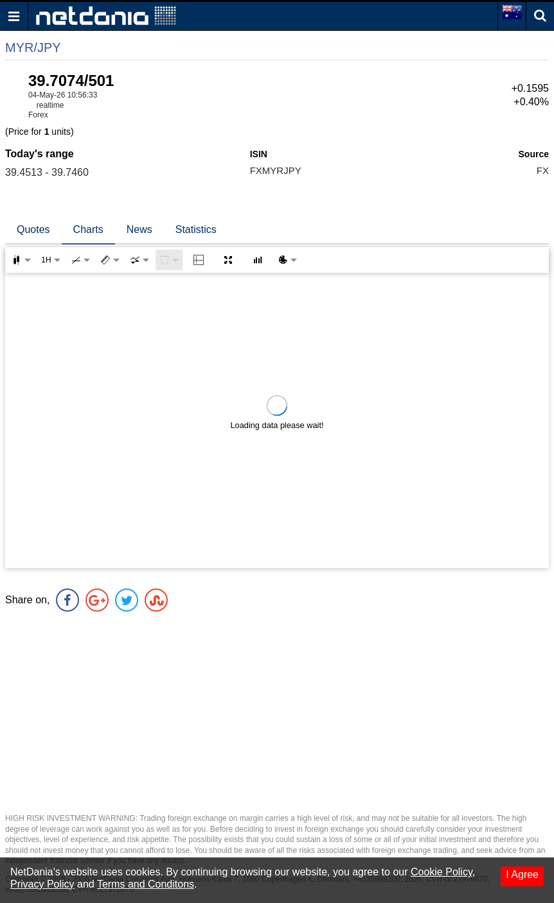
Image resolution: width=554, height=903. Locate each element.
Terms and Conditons (145, 884)
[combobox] (139, 260)
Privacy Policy (42, 884)
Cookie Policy (441, 871)
